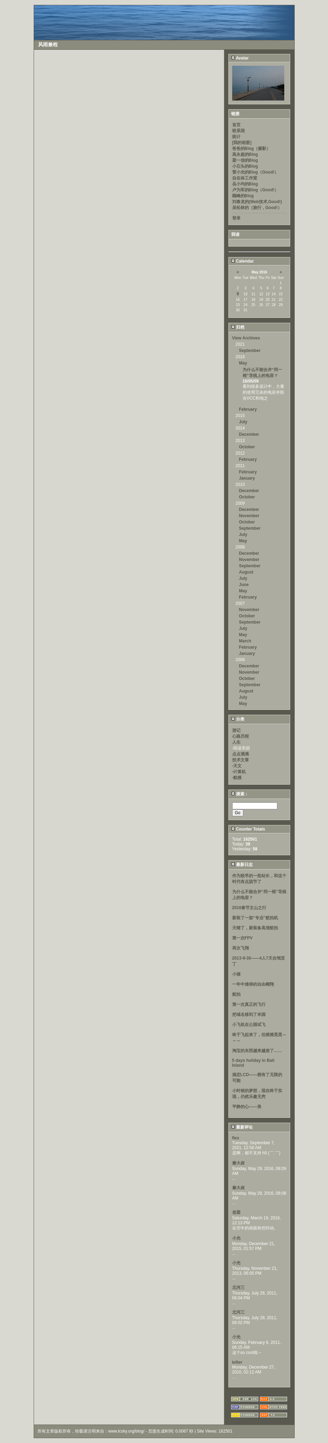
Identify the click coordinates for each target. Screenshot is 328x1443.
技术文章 (240, 759)
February (248, 409)
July (243, 421)
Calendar (242, 261)
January (247, 478)
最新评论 (242, 1127)
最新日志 (242, 864)
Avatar (240, 58)
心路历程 (240, 736)
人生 (236, 742)
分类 (237, 719)
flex (235, 1138)
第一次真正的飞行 (249, 1004)
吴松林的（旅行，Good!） (257, 207)
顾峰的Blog (243, 195)
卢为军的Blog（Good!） (255, 189)
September (250, 350)
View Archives (246, 338)
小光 (236, 1238)
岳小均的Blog (245, 184)
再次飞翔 (240, 948)
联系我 (238, 130)
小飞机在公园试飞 (249, 1024)
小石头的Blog (245, 166)
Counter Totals (248, 829)
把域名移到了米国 (249, 1014)
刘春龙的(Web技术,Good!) (257, 201)
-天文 (237, 765)
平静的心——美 (246, 1106)
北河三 (238, 1287)
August (246, 572)
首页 (236, 124)
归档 (237, 327)
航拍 (236, 994)
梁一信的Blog (245, 160)
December (249, 434)
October (247, 446)
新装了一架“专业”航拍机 (255, 917)
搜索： (240, 794)
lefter (237, 1362)
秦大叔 (238, 1163)
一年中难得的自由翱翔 (253, 984)
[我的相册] (242, 142)
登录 (236, 218)
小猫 (236, 974)
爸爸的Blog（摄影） (251, 148)
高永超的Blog (245, 154)
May (243, 363)
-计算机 (239, 771)
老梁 (236, 1212)
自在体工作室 (244, 178)
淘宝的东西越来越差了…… (257, 1050)
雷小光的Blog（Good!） (255, 172)
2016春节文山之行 (249, 907)
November (249, 515)
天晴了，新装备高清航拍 (255, 927)
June (244, 584)
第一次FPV (242, 938)
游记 (236, 730)
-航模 (237, 777)
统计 (236, 136)
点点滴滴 (240, 754)
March (245, 641)
